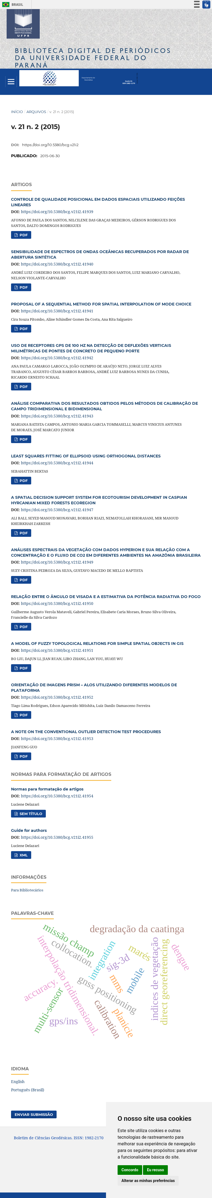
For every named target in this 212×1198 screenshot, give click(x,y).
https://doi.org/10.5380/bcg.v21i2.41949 (57, 562)
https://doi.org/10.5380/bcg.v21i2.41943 (57, 416)
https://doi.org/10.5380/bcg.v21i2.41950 (57, 603)
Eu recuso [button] (155, 1170)
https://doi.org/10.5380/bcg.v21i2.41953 (57, 738)
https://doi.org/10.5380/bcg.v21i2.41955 (57, 837)
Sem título (30, 813)
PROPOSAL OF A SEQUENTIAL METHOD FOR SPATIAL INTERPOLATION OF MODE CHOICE (101, 304)
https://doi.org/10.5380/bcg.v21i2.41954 (57, 795)
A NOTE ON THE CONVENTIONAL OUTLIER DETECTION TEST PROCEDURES (86, 731)
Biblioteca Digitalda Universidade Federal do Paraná (93, 58)
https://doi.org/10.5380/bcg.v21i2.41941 (57, 310)
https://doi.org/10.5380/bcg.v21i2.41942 (57, 357)
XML (23, 855)
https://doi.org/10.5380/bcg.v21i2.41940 (57, 264)
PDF (23, 235)
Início (17, 111)
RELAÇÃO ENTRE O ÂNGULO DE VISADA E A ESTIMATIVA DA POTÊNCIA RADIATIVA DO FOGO (106, 596)
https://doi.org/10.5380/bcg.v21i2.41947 (57, 509)
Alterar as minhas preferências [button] (148, 1180)
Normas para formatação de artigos (47, 789)
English (18, 1081)
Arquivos (36, 111)
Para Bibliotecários (27, 890)
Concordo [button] (129, 1170)
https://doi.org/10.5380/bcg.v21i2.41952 (57, 697)
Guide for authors (29, 830)
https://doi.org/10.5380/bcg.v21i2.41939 (57, 211)
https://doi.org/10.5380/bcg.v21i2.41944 (57, 462)
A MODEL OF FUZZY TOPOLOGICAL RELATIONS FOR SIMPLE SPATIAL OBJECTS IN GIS (97, 643)
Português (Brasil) (27, 1089)
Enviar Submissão (34, 1114)
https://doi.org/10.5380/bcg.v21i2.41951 (57, 650)
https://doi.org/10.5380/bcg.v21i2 (50, 145)
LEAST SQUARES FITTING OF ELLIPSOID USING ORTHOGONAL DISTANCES (86, 456)
